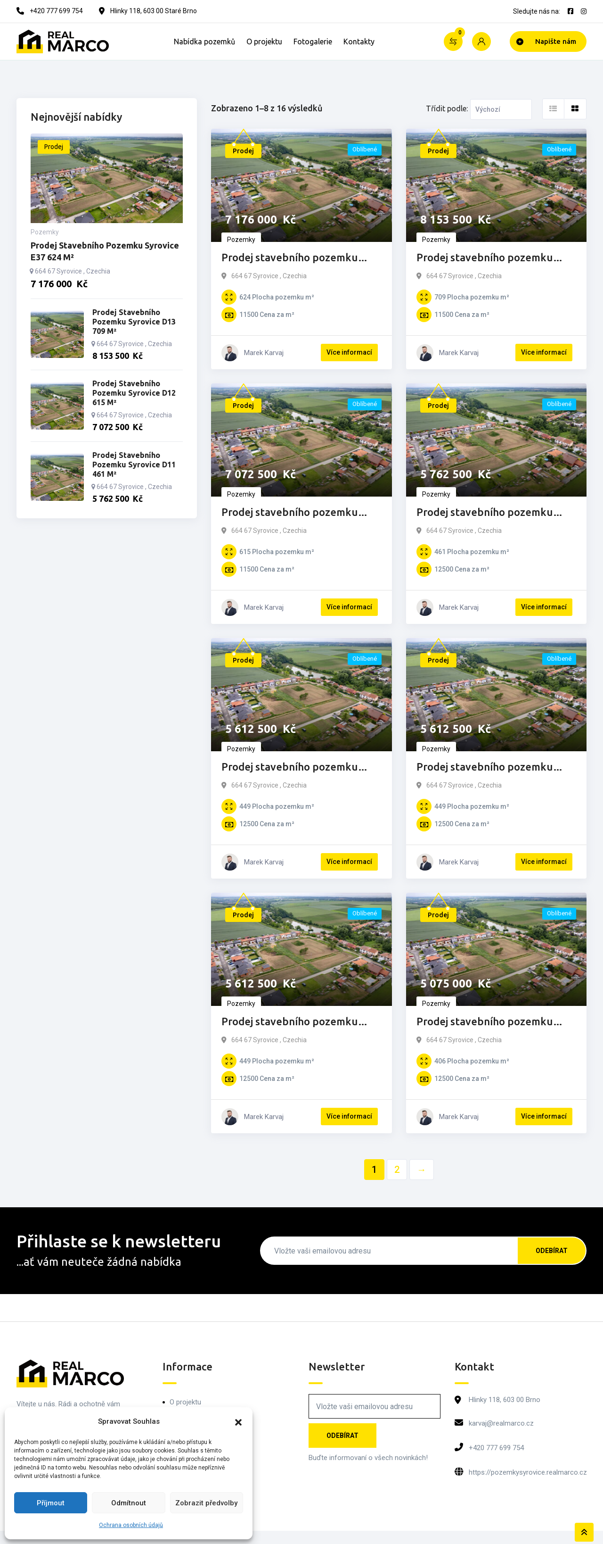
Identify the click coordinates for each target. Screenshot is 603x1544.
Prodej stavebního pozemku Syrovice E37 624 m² (289, 258)
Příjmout (51, 1503)
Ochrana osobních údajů (131, 1525)
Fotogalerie (312, 41)
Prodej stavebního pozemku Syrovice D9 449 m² (484, 767)
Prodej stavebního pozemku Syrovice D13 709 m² (484, 258)
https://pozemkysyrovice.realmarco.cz (528, 1472)
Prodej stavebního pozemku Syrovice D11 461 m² (484, 513)
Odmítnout (128, 1503)
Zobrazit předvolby (206, 1503)
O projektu (264, 41)
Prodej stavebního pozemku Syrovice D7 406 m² (484, 1022)
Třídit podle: (447, 108)
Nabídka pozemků (204, 41)
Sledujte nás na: (536, 11)
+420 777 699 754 (496, 1448)
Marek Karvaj (264, 353)
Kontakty (359, 41)
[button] (238, 1421)
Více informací (349, 352)
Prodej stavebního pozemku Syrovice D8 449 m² (289, 1022)
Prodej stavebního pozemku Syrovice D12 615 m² (289, 513)
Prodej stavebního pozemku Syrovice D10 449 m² (289, 767)
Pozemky (241, 239)
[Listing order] (501, 109)
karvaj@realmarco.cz (501, 1423)
